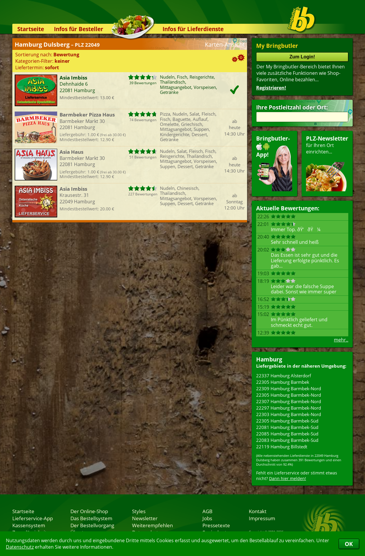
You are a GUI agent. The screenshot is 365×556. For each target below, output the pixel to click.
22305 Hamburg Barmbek (282, 382)
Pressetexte (216, 525)
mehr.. (341, 340)
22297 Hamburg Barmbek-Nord (288, 408)
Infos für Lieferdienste (193, 29)
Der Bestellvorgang (92, 525)
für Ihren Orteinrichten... (327, 163)
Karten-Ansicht (225, 44)
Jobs (207, 518)
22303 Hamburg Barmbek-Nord (288, 414)
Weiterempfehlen (152, 525)
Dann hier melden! (287, 478)
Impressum (262, 518)
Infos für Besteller (78, 29)
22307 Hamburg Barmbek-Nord (288, 401)
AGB (207, 511)
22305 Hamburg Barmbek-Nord (288, 395)
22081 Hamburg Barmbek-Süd (287, 427)
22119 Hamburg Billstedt (281, 446)
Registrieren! (271, 88)
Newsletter (145, 518)
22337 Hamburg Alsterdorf (283, 375)
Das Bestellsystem (91, 518)
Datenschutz (20, 547)
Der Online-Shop (89, 511)
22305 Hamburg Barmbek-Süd (287, 421)
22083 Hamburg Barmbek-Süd (287, 440)
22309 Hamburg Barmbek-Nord (288, 388)
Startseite (30, 29)
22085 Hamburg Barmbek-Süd (287, 434)
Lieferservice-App (32, 518)
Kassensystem (28, 525)
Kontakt (257, 511)
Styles (139, 511)
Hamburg (269, 359)
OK (349, 543)
